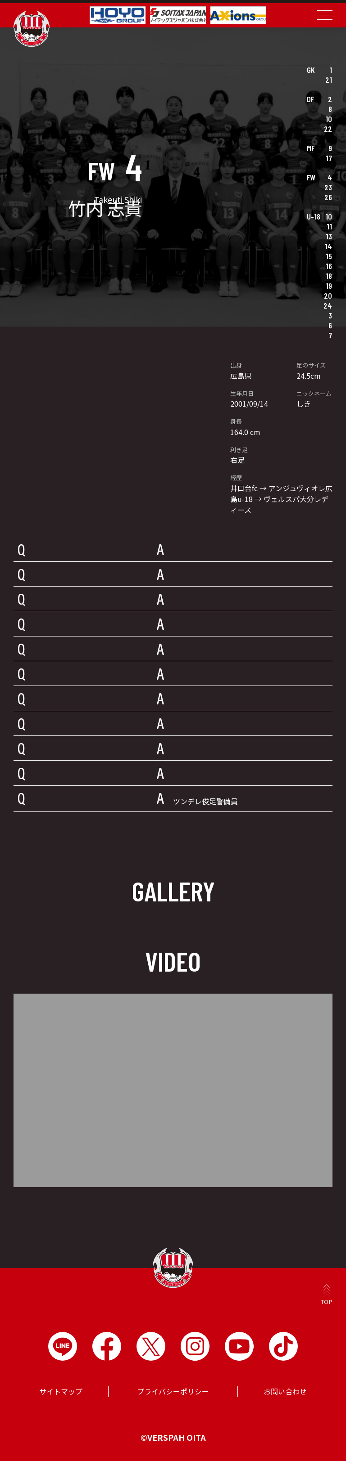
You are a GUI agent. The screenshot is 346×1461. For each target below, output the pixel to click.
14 (328, 246)
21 (328, 80)
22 (328, 129)
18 (329, 276)
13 (329, 236)
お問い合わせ (285, 1391)
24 (327, 305)
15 (329, 256)
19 (329, 286)
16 (329, 266)
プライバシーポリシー (173, 1391)
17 (329, 158)
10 (328, 119)
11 (329, 226)
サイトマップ (60, 1391)
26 (328, 197)
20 (328, 295)
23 (328, 187)
